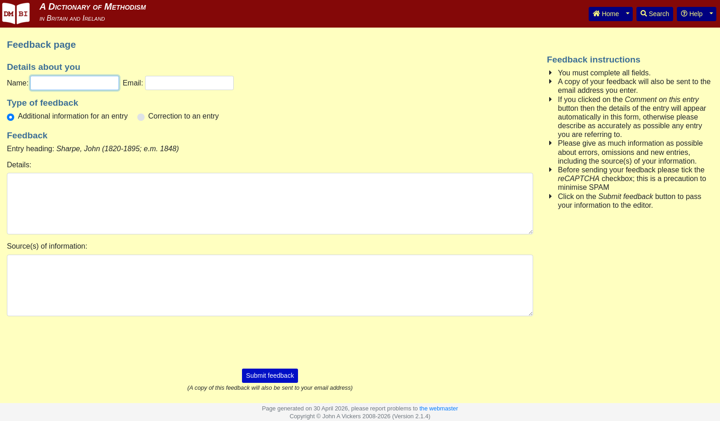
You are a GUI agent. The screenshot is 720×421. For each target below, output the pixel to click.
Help (692, 13)
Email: (133, 83)
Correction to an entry (183, 116)
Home (606, 13)
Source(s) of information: (47, 246)
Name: (17, 83)
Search (655, 13)
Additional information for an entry (73, 116)
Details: (19, 165)
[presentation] (270, 341)
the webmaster (438, 408)
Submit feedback (270, 375)
